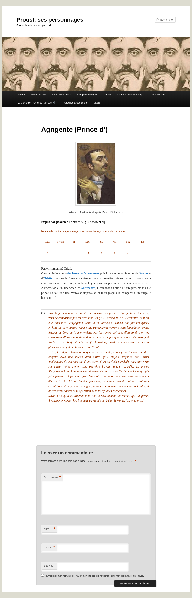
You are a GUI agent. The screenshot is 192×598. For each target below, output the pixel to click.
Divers (96, 102)
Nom (49, 529)
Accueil (21, 94)
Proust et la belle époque (130, 94)
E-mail (49, 547)
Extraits (107, 94)
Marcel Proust (38, 94)
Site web (48, 565)
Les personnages (87, 94)
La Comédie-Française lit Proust (36, 102)
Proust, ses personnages (49, 19)
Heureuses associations (75, 102)
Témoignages (157, 94)
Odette (48, 278)
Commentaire (52, 477)
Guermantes (88, 288)
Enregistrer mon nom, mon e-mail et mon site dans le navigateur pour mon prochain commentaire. (95, 576)
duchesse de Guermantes (83, 273)
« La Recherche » (61, 94)
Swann (143, 273)
